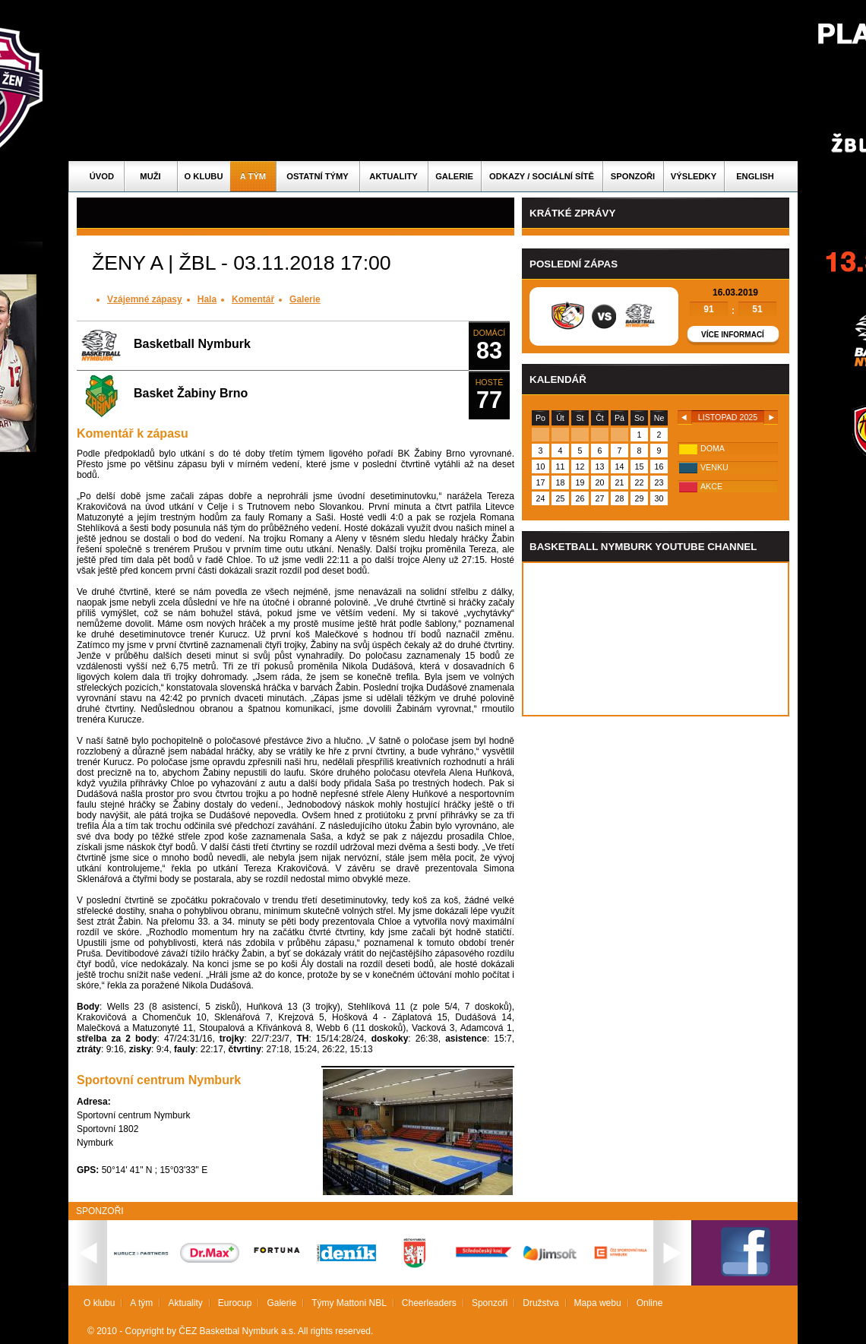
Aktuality (393, 176)
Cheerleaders (429, 1303)
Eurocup (235, 1303)
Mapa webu (597, 1303)
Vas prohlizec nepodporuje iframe (655, 638)
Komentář (253, 299)
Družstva (540, 1303)
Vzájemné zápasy (144, 299)
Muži (150, 176)
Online (650, 1303)
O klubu (204, 176)
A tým (253, 176)
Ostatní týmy (317, 176)
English (755, 176)
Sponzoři (633, 176)
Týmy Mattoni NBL (349, 1303)
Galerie (454, 176)
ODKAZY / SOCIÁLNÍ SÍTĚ (541, 176)
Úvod (102, 176)
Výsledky (693, 176)
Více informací (732, 334)
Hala (207, 299)
